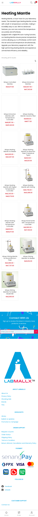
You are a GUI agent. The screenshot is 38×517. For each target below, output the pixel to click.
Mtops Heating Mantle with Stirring (28, 186)
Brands (4, 402)
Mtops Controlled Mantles (10, 83)
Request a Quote (8, 432)
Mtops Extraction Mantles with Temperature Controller (10, 117)
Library (4, 416)
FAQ (3, 405)
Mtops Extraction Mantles (28, 83)
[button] (34, 2)
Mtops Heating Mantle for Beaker (10, 150)
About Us (5, 393)
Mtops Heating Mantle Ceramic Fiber (28, 115)
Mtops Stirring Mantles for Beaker (28, 257)
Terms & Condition (8, 440)
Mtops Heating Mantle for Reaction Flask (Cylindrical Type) (28, 152)
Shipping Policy (7, 437)
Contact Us (6, 505)
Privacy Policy (6, 396)
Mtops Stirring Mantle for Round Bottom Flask (9, 258)
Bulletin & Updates (8, 419)
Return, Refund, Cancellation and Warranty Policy (19, 443)
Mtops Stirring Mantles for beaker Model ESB (10, 292)
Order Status (6, 435)
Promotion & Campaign (10, 422)
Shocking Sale (6, 399)
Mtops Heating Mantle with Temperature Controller (10, 223)
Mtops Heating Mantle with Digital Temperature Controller (9, 188)
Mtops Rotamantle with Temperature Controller (28, 222)
